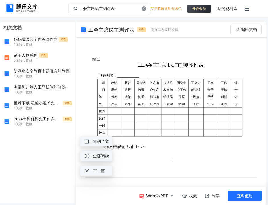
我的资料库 (227, 8)
